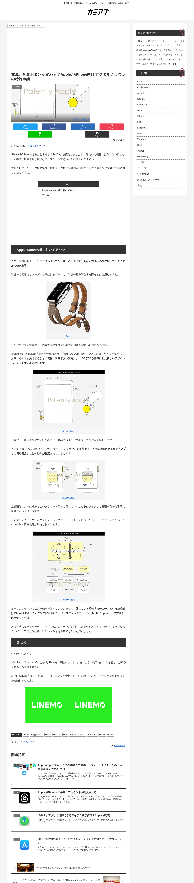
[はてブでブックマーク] (59, 126)
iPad (139, 112)
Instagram (143, 106)
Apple (68, 328)
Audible (141, 94)
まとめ (45, 187)
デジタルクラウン (78, 727)
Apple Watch (37, 727)
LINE (140, 125)
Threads (142, 144)
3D (26, 727)
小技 (139, 193)
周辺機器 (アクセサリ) (150, 187)
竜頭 (110, 727)
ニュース (16, 727)
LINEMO (142, 131)
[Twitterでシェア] (20, 126)
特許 (102, 727)
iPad (48, 727)
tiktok (140, 150)
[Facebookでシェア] (39, 126)
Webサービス (145, 162)
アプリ (141, 169)
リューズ (92, 727)
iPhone (57, 727)
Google (141, 100)
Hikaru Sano (34, 138)
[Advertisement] (68, 50)
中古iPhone (143, 181)
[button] (116, 126)
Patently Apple (81, 119)
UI (65, 727)
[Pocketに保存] (78, 126)
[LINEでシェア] (97, 126)
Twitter (141, 156)
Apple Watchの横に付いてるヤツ (59, 182)
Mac (139, 137)
